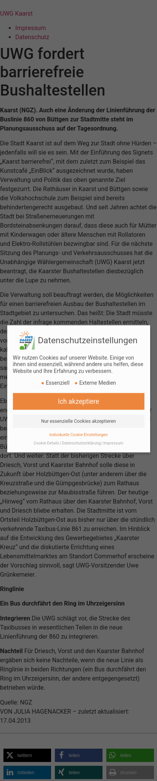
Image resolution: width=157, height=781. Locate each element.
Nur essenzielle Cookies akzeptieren (78, 416)
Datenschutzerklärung (81, 438)
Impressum (113, 438)
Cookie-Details (46, 438)
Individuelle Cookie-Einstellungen (78, 429)
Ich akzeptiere (78, 396)
